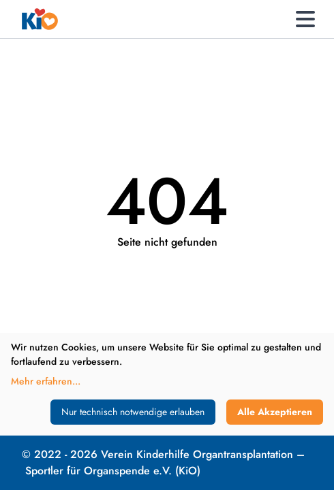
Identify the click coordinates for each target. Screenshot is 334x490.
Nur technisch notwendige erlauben (132, 412)
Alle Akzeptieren (274, 412)
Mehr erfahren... (45, 381)
